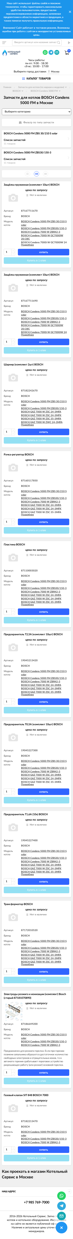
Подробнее (27, 245)
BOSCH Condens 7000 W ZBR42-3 (40, 232)
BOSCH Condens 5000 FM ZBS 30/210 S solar (30, 133)
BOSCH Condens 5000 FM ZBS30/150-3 (27, 152)
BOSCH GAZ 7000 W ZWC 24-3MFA (41, 422)
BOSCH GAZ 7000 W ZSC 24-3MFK (41, 415)
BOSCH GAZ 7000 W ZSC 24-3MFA (41, 412)
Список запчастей (14, 140)
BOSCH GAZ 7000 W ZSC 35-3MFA (41, 419)
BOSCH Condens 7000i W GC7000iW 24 (44, 242)
